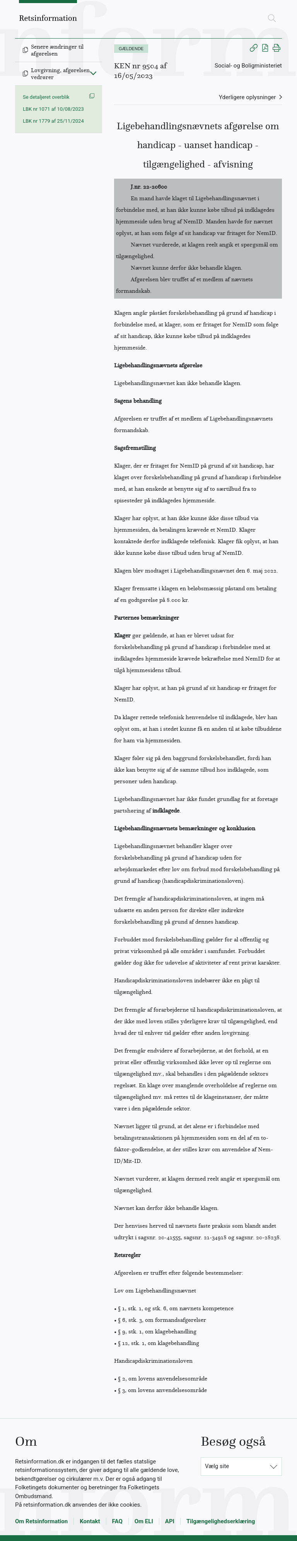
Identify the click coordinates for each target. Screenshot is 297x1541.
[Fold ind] (93, 72)
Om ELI (144, 1521)
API (169, 1521)
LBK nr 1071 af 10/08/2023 (53, 109)
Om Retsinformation (41, 1521)
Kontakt (90, 1521)
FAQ (117, 1521)
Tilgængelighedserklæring (220, 1521)
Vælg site (217, 1466)
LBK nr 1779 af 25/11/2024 (53, 121)
